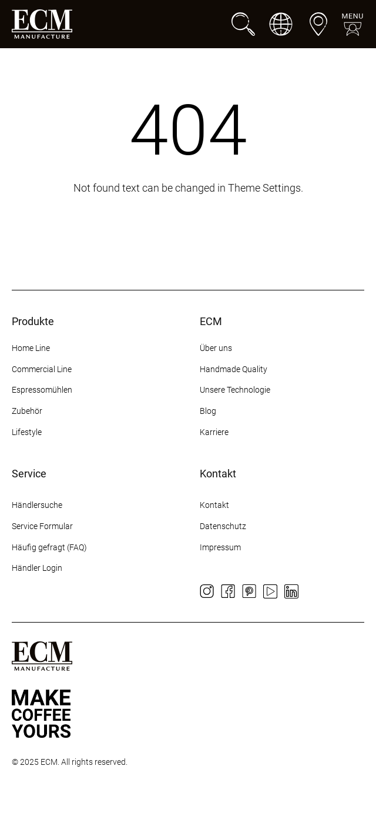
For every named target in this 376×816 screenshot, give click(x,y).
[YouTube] (270, 591)
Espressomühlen (42, 389)
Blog (208, 411)
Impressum (220, 547)
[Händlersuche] (318, 24)
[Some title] (41, 714)
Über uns (216, 348)
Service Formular (42, 526)
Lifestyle (27, 432)
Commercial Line (42, 369)
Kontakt (215, 505)
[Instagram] (207, 591)
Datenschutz (223, 526)
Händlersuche (37, 505)
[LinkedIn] (291, 591)
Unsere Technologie (235, 389)
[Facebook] (228, 591)
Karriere (214, 432)
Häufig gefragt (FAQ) (49, 547)
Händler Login (37, 568)
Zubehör (27, 411)
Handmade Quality (233, 369)
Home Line (31, 348)
